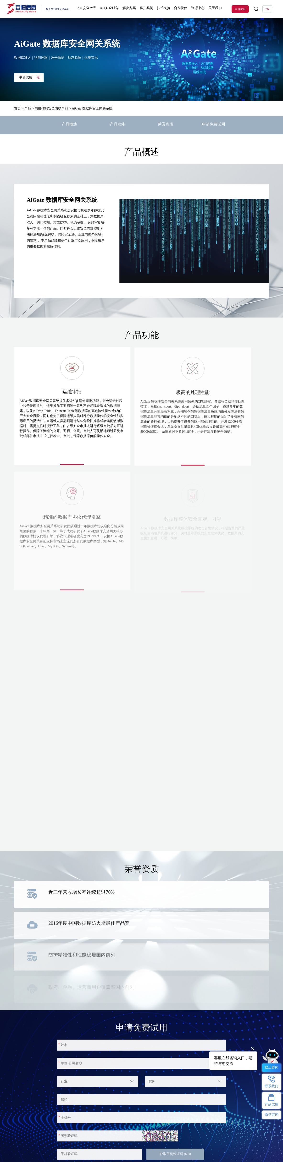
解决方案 (129, 9)
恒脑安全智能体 (22, 1150)
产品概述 (69, 125)
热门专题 (101, 1141)
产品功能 (117, 125)
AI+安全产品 (88, 9)
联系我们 (142, 1155)
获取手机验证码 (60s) (175, 1034)
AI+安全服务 (109, 9)
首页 (17, 108)
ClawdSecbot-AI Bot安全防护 (111, 1150)
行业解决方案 (62, 1150)
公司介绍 (142, 1150)
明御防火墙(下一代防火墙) (28, 1155)
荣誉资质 (165, 125)
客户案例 (145, 9)
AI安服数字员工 (104, 1155)
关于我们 (210, 9)
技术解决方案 (62, 1155)
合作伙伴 (178, 9)
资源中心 (194, 9)
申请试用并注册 (80, 1058)
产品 (27, 108)
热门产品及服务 (22, 1141)
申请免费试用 (213, 125)
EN (267, 9)
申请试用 (240, 9)
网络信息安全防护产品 (51, 108)
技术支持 (161, 9)
